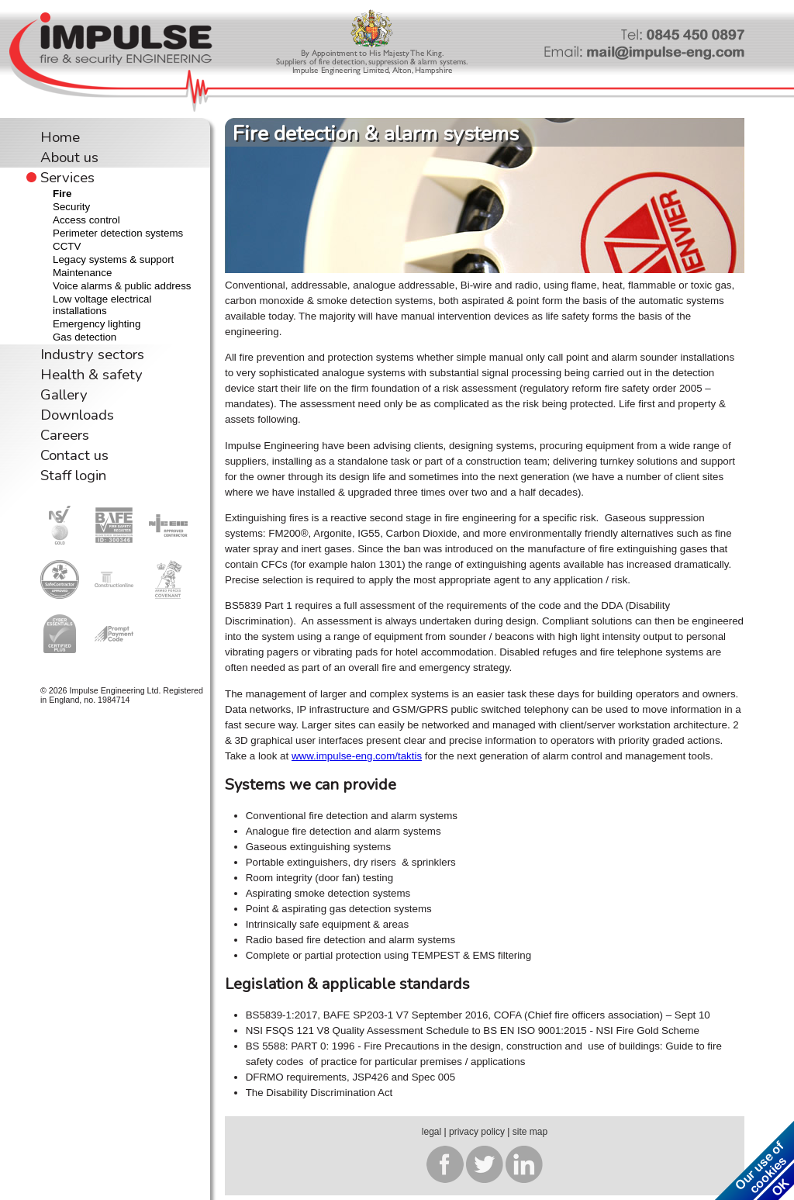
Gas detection (84, 337)
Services (67, 178)
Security (71, 207)
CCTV (67, 246)
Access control (86, 220)
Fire (62, 193)
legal (431, 1131)
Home (60, 137)
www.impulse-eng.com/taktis (357, 756)
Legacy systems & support (113, 259)
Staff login (73, 475)
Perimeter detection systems (118, 233)
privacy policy (477, 1131)
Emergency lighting (96, 324)
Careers (64, 435)
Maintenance (82, 272)
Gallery (64, 395)
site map (530, 1131)
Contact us (74, 455)
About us (69, 157)
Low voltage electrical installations (102, 304)
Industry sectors (92, 354)
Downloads (77, 415)
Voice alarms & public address (122, 286)
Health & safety (91, 375)
